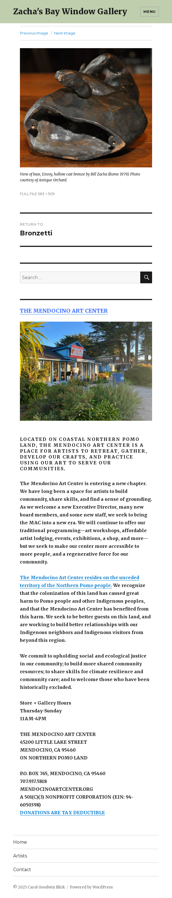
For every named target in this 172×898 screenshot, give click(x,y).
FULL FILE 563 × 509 (37, 193)
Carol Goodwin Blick (46, 887)
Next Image (64, 33)
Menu (149, 11)
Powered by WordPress (91, 887)
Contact (22, 869)
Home (20, 842)
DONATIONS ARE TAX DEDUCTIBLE (62, 812)
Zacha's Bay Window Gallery (70, 11)
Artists (20, 856)
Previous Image (34, 33)
